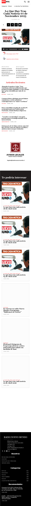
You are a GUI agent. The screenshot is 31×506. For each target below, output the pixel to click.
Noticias (4, 94)
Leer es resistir (5, 121)
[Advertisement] (15, 403)
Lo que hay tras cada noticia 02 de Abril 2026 (14, 382)
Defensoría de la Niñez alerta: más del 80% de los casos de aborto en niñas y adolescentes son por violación (15, 127)
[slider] (13, 49)
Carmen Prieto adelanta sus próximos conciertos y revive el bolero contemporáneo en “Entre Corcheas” (15, 100)
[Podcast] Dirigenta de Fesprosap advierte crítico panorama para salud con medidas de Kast (13, 346)
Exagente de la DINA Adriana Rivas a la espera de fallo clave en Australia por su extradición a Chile (12, 489)
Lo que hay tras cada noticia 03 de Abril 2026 (14, 276)
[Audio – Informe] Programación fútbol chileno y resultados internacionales (11, 497)
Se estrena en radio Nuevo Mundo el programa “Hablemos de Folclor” (13, 310)
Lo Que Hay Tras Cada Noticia (21, 6)
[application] (15, 49)
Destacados (5, 112)
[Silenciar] (22, 49)
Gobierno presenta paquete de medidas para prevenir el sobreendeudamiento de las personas (8, 72)
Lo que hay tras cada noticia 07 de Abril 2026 (14, 242)
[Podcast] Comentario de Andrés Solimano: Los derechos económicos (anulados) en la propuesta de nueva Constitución (22, 73)
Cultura (4, 103)
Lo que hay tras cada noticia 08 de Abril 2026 (14, 208)
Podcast (10, 6)
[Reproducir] (4, 49)
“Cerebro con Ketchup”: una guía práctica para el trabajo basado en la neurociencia (14, 118)
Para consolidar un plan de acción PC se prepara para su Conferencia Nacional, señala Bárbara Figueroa (15, 109)
